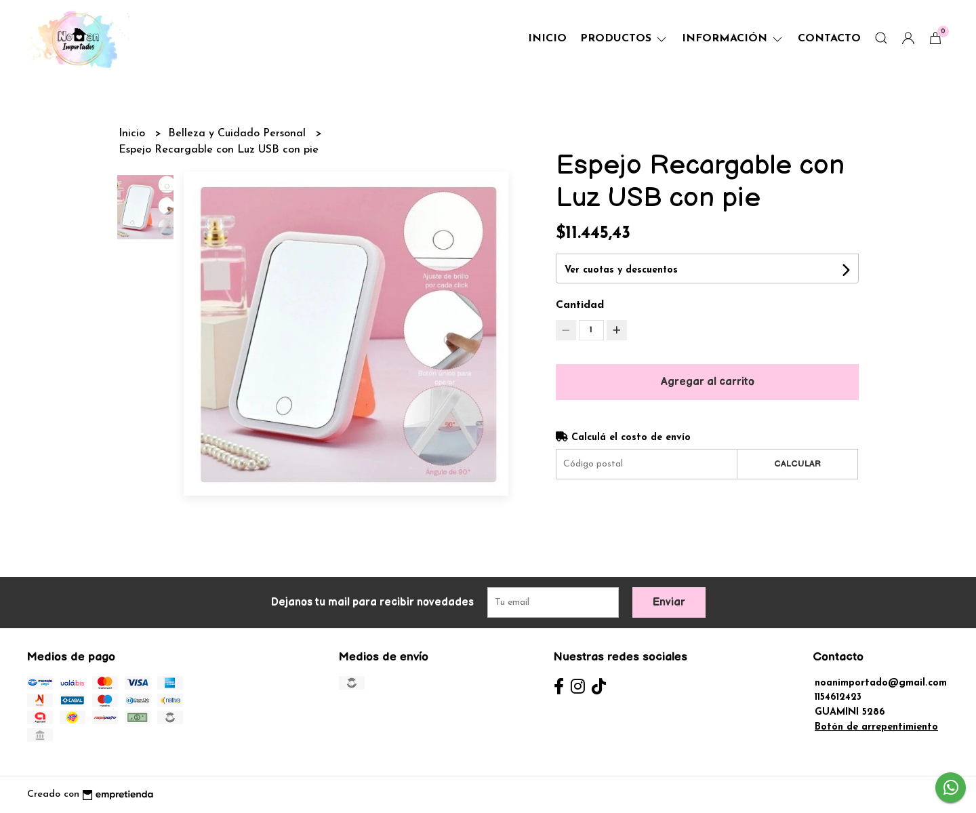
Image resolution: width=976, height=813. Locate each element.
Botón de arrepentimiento (876, 727)
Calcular (797, 463)
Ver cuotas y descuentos (621, 270)
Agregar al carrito (707, 382)
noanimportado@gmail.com (881, 683)
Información (733, 38)
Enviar (669, 602)
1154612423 (838, 697)
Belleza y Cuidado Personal (238, 133)
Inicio (547, 38)
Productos (624, 38)
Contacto (829, 38)
